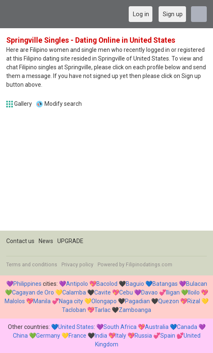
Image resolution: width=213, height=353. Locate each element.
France (77, 335)
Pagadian (137, 301)
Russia (143, 335)
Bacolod (107, 283)
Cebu (126, 292)
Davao (149, 292)
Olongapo (104, 301)
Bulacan (196, 283)
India (101, 335)
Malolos (15, 301)
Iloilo (194, 292)
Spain (167, 335)
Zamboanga (135, 310)
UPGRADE (70, 241)
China (20, 335)
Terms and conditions (31, 265)
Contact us (20, 241)
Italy (120, 335)
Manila (42, 301)
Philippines (27, 283)
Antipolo (77, 283)
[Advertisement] (106, 172)
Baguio (135, 283)
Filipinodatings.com (149, 265)
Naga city (71, 301)
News (46, 241)
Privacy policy (77, 265)
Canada (187, 327)
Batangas (165, 283)
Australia (157, 327)
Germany (48, 335)
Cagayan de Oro (33, 292)
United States (76, 327)
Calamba (74, 292)
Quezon (168, 301)
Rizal (193, 301)
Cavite (102, 292)
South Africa (120, 327)
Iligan (173, 292)
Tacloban (74, 310)
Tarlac (102, 310)
